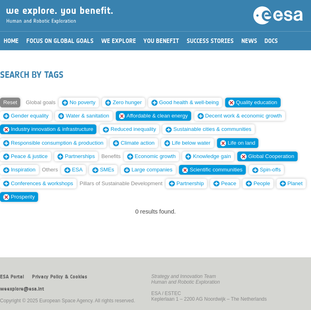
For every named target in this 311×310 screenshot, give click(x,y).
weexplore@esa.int (22, 289)
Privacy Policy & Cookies (59, 277)
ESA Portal (12, 277)
